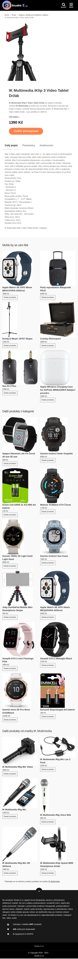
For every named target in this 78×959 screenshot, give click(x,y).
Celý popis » (14, 117)
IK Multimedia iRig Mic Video (17, 767)
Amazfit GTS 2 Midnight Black (56, 659)
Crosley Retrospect (50, 339)
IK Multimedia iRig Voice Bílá (55, 815)
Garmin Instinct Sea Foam (54, 556)
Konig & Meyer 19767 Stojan (17, 339)
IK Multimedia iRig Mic (14, 810)
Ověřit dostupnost (26, 131)
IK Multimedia (43, 731)
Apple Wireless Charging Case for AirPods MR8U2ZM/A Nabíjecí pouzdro (57, 390)
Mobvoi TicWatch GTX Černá (55, 505)
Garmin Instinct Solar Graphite (56, 454)
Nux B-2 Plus (9, 386)
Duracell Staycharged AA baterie (57, 710)
